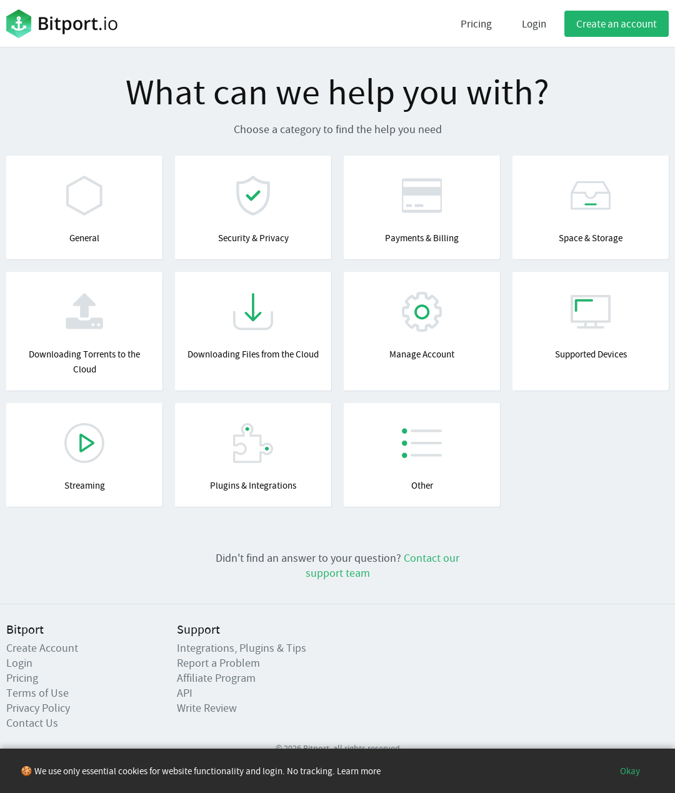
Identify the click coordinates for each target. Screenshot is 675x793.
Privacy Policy (38, 708)
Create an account (616, 24)
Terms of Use (37, 693)
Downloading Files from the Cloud (253, 326)
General (84, 210)
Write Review (207, 708)
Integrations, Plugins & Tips (241, 648)
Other (422, 457)
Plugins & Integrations (253, 457)
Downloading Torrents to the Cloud (84, 333)
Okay (630, 771)
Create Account (42, 648)
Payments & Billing (422, 210)
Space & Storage (590, 210)
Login (534, 24)
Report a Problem (218, 663)
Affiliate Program (216, 678)
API (184, 693)
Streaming (84, 457)
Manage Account (422, 326)
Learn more (359, 771)
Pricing (476, 24)
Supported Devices (590, 326)
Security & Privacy (253, 210)
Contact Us (32, 723)
